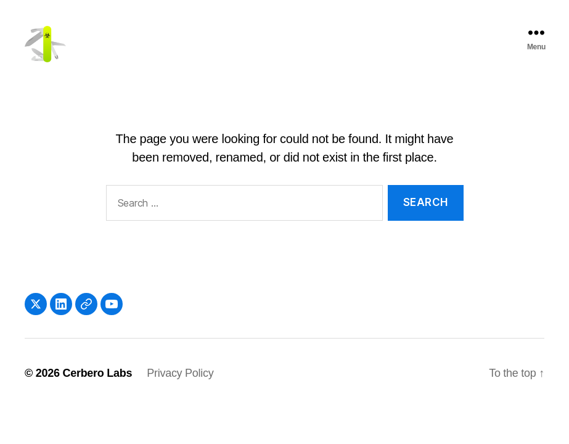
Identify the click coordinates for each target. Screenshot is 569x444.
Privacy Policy (180, 388)
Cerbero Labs (97, 388)
